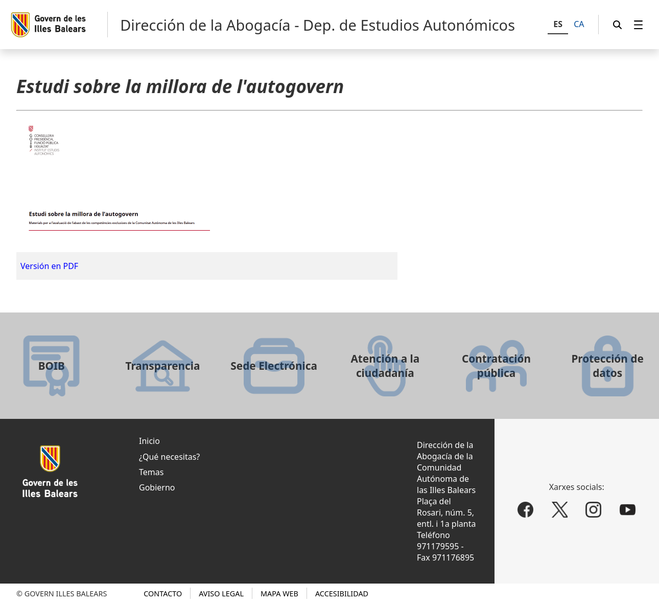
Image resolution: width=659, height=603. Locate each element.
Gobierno (157, 487)
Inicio (149, 440)
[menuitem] (638, 24)
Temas (151, 472)
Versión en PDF (49, 266)
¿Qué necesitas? (169, 456)
